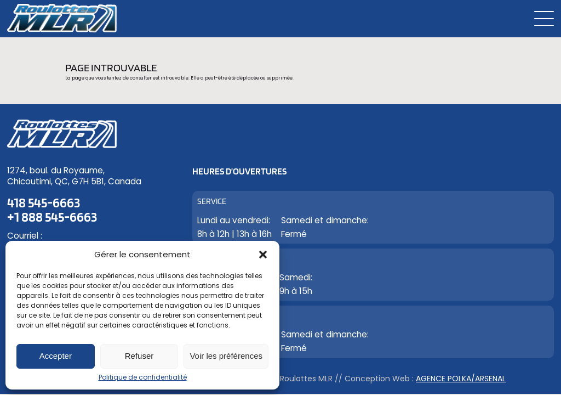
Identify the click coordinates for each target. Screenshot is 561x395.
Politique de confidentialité (143, 377)
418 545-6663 (43, 203)
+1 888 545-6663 (52, 216)
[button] (262, 254)
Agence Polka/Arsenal (461, 378)
